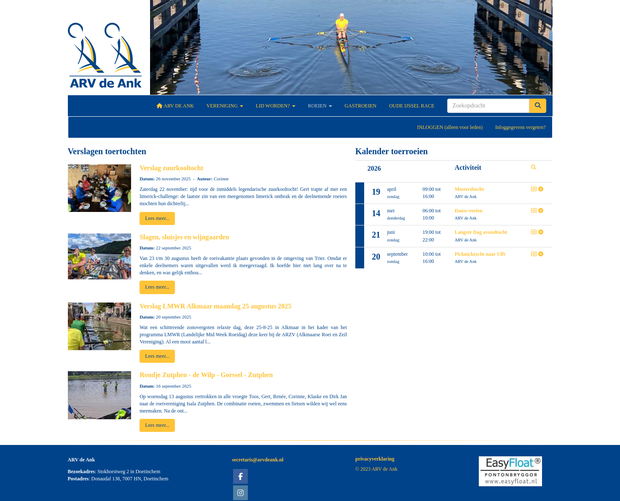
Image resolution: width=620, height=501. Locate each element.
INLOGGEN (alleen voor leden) (450, 127)
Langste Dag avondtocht (481, 232)
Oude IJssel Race (412, 106)
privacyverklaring (375, 459)
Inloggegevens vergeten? (520, 127)
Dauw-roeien (469, 211)
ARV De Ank (175, 106)
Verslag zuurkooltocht (171, 167)
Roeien (320, 106)
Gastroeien (360, 106)
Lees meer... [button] (157, 218)
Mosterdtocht (469, 189)
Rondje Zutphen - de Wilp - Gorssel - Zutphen (206, 374)
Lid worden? (275, 106)
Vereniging (225, 106)
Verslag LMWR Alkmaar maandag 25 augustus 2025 (215, 306)
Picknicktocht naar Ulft (480, 254)
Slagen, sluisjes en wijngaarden (184, 237)
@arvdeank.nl (258, 460)
